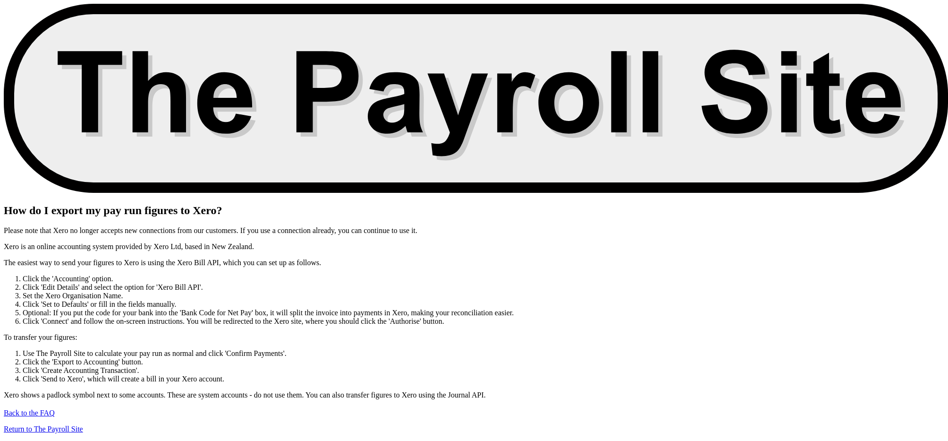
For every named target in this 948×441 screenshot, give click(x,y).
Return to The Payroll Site (43, 429)
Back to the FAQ (29, 413)
